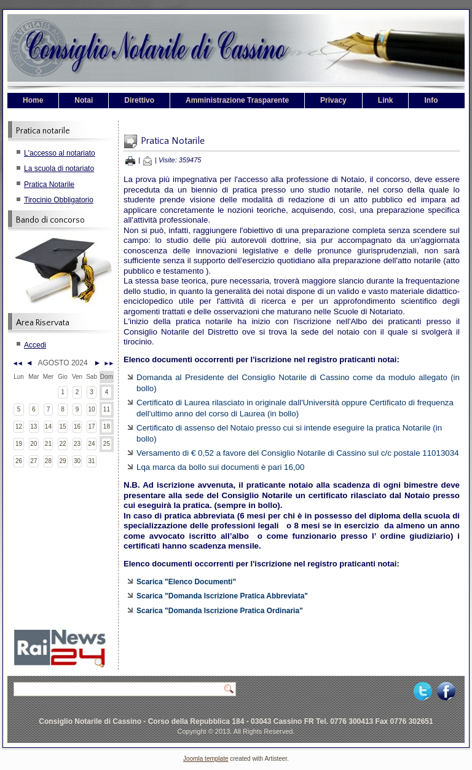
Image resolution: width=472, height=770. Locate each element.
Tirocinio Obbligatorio (58, 200)
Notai (83, 100)
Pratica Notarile (49, 184)
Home (33, 100)
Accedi (35, 345)
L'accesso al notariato (59, 153)
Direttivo (139, 100)
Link (385, 100)
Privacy (333, 100)
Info (431, 100)
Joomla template (205, 758)
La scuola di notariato (59, 168)
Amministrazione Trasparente (237, 100)
